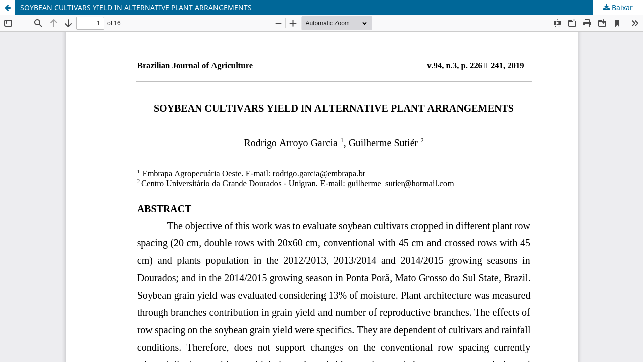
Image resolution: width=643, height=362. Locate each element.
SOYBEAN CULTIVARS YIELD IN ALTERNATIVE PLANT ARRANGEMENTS (136, 7)
